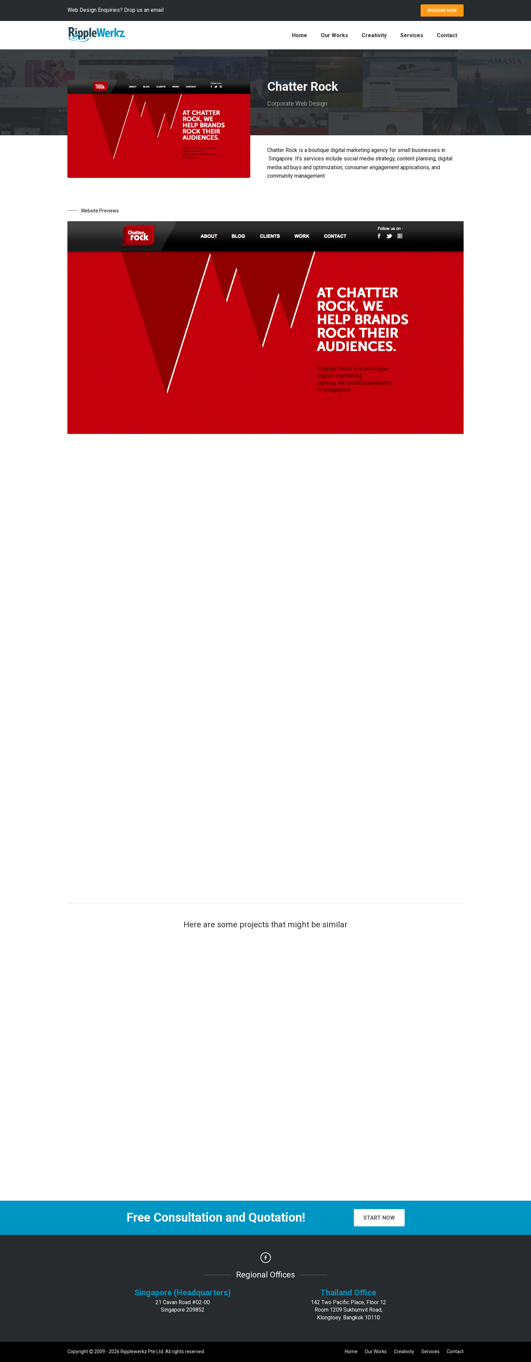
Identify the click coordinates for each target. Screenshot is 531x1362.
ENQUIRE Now (442, 10)
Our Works (334, 35)
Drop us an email (144, 10)
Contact (447, 35)
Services (411, 35)
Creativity (374, 35)
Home (299, 35)
